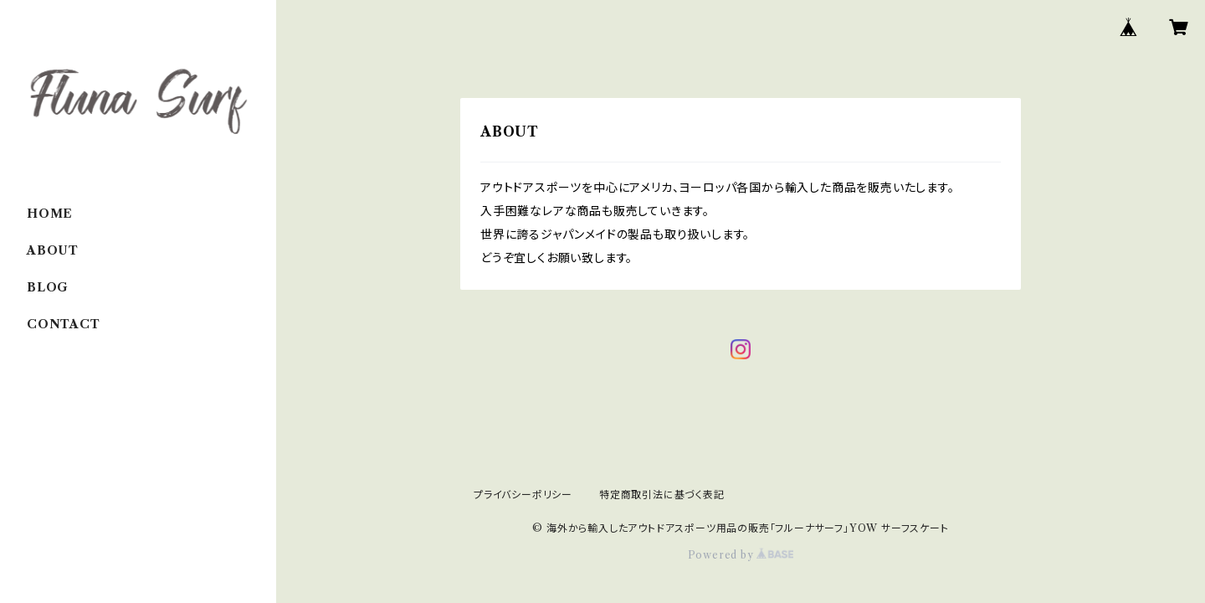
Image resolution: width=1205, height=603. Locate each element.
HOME (50, 213)
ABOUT (53, 250)
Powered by (741, 555)
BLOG (48, 287)
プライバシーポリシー (523, 494)
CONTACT (63, 324)
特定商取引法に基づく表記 (662, 494)
